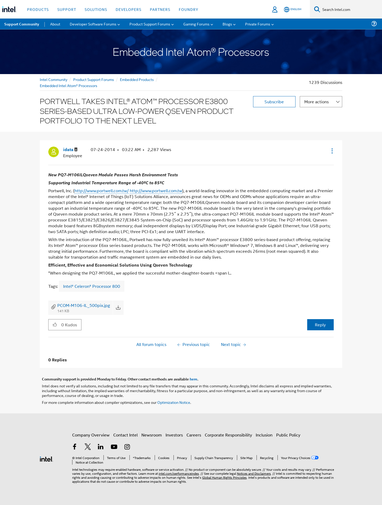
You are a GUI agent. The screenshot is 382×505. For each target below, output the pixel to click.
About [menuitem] (55, 24)
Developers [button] (128, 9)
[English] (293, 9)
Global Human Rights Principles (224, 477)
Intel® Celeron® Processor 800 (91, 286)
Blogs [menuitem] (227, 24)
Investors (174, 435)
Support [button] (66, 9)
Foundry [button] (188, 9)
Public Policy (288, 435)
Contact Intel (125, 435)
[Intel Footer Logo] (46, 458)
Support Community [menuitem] (21, 24)
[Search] (317, 9)
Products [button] (38, 9)
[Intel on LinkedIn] (100, 447)
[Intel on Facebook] (74, 447)
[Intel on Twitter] (87, 447)
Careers (193, 435)
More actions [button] (316, 102)
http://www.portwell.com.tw (156, 190)
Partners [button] (160, 9)
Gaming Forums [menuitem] (196, 24)
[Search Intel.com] (351, 9)
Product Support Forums (93, 79)
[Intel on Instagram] (127, 447)
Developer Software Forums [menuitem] (93, 24)
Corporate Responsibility (228, 435)
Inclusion (264, 435)
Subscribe (274, 102)
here (193, 379)
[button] (331, 150)
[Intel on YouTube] (114, 447)
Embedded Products (137, 79)
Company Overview (91, 435)
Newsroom (151, 435)
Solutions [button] (96, 9)
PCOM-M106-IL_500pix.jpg (83, 305)
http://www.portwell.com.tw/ (102, 190)
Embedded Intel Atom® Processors (68, 85)
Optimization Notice (173, 402)
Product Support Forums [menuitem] (149, 24)
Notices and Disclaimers (254, 473)
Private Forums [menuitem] (257, 24)
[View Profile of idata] (70, 150)
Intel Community (53, 79)
